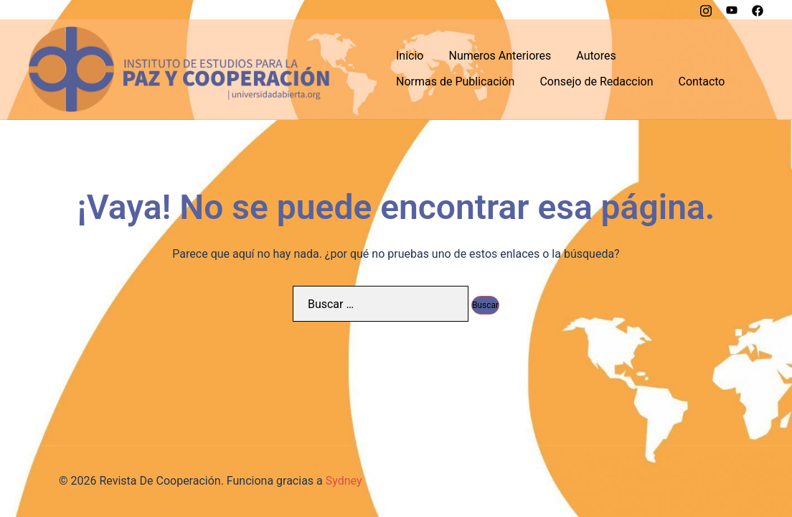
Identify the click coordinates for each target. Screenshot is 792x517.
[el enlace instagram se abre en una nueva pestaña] (706, 9)
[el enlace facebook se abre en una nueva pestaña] (757, 9)
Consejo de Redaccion (596, 81)
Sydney (344, 481)
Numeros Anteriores (499, 55)
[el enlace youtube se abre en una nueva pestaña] (731, 9)
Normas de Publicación (455, 81)
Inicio (409, 55)
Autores (596, 55)
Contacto (702, 81)
